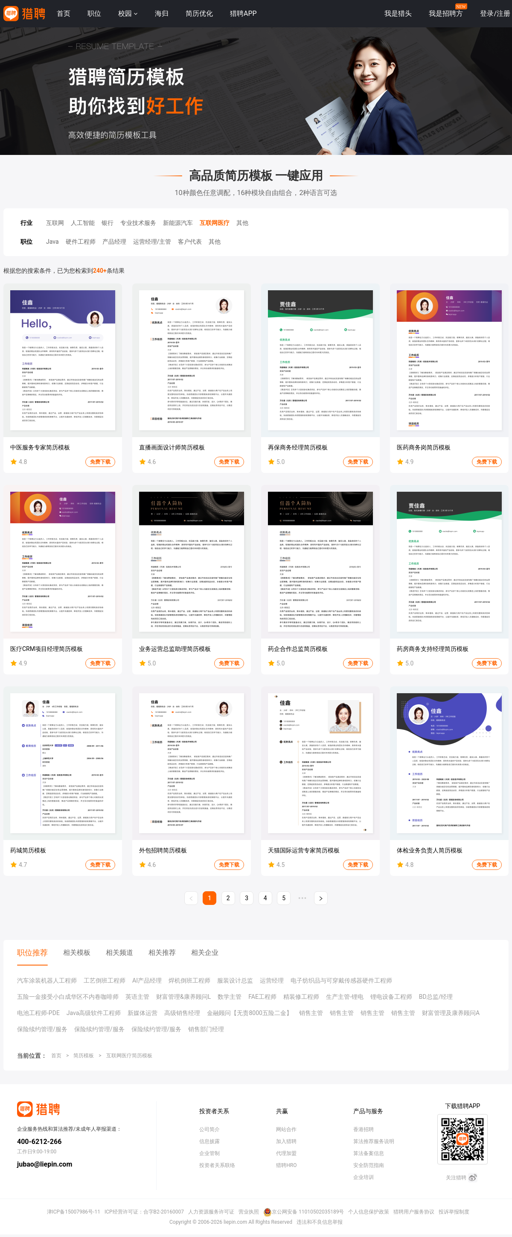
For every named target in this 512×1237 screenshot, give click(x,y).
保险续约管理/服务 (42, 1029)
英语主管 (137, 996)
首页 (63, 13)
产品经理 (114, 241)
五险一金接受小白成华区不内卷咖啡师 (68, 996)
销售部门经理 (206, 1029)
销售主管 (311, 1012)
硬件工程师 (81, 241)
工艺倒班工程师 (104, 980)
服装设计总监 (235, 980)
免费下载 (100, 462)
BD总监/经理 (436, 996)
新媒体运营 (142, 1012)
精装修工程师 (301, 996)
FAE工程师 (262, 996)
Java (52, 241)
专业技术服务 (138, 222)
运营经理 (272, 980)
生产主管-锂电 (345, 996)
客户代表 (190, 241)
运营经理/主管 (152, 241)
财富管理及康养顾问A (451, 1012)
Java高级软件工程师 (94, 1012)
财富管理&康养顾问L (183, 996)
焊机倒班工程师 (189, 980)
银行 (107, 222)
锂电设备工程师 (391, 996)
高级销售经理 (182, 1012)
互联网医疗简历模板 (129, 1056)
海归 (162, 13)
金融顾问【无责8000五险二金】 (249, 1012)
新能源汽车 (178, 222)
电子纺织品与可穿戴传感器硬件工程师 (341, 980)
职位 (94, 13)
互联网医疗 (215, 222)
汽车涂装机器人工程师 (47, 980)
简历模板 (83, 1056)
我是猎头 (398, 13)
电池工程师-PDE (38, 1012)
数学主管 (229, 996)
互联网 (55, 222)
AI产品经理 (147, 980)
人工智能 (83, 222)
